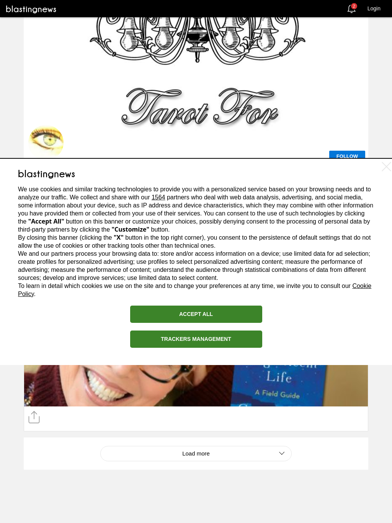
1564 (158, 197)
